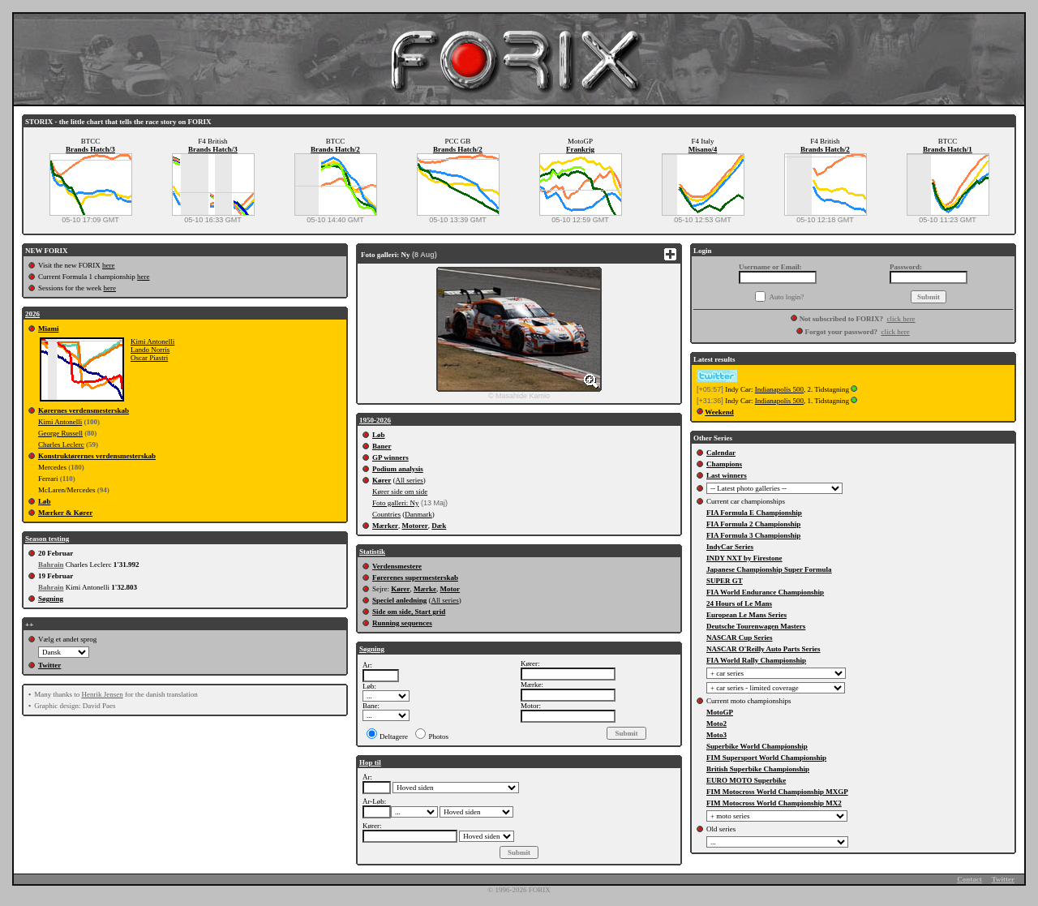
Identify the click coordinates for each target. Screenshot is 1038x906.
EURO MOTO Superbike (746, 780)
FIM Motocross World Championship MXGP (777, 792)
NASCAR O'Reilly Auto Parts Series (763, 649)
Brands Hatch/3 (90, 149)
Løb (44, 501)
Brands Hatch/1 (947, 149)
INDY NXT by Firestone (744, 558)
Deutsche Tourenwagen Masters (755, 626)
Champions (724, 464)
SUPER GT (724, 581)
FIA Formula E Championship (754, 513)
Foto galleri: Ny (395, 503)
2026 (32, 314)
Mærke (425, 589)
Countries (386, 514)
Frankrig (580, 149)
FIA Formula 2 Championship (753, 524)
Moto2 (716, 723)
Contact (969, 879)
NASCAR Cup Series (739, 637)
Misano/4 (703, 149)
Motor (450, 589)
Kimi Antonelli (152, 341)
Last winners (726, 475)
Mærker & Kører (65, 513)
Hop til (370, 762)
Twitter (49, 665)
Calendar (721, 453)
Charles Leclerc (61, 444)
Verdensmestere (397, 566)
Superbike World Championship (757, 746)
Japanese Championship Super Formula (769, 569)
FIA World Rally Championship (756, 660)
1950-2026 (375, 420)
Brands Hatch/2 (335, 149)
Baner (382, 446)
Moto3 (716, 735)
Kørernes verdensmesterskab (83, 410)
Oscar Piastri (149, 358)
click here (900, 319)
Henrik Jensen (101, 694)
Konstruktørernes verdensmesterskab (97, 456)
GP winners (390, 457)
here (108, 265)
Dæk (438, 526)
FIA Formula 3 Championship (753, 535)
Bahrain (51, 564)
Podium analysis (397, 469)
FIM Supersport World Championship (766, 758)
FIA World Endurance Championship (765, 592)
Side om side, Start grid (408, 612)
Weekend (719, 412)
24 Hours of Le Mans (739, 603)
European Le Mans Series (746, 615)
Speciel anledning (399, 600)
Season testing (47, 539)
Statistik (372, 551)
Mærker (385, 526)
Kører (381, 480)
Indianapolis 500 (779, 389)
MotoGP (719, 712)
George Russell (60, 433)
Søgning (50, 599)
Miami (48, 328)
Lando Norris (150, 350)
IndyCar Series (729, 547)
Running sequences (402, 623)
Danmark (418, 514)
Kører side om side (399, 491)
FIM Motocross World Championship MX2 (774, 803)
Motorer (414, 526)
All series (409, 480)
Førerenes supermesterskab (415, 577)
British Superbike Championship (757, 769)
